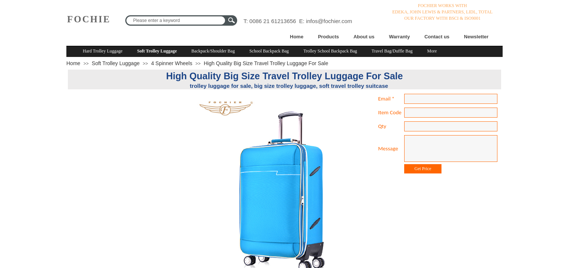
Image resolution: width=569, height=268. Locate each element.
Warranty (399, 36)
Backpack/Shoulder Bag (213, 51)
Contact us (436, 36)
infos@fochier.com (329, 21)
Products (328, 36)
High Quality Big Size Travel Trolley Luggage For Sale (266, 63)
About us (363, 36)
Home (297, 36)
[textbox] (176, 20)
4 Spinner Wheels (171, 63)
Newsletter (476, 36)
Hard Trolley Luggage (103, 51)
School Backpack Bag (269, 51)
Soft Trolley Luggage (157, 51)
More (432, 51)
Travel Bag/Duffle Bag (392, 51)
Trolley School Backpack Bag (330, 51)
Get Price (423, 168)
